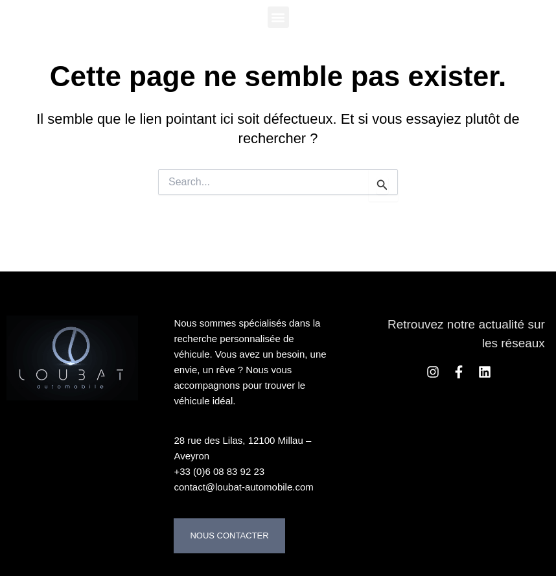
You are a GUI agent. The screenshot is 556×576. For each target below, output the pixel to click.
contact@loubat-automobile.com (243, 486)
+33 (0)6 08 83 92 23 (219, 471)
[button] (278, 17)
